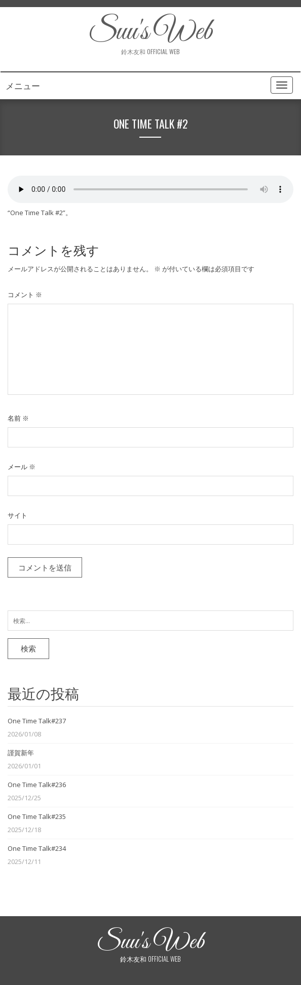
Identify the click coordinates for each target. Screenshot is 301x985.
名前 (18, 418)
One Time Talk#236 (37, 784)
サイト (17, 515)
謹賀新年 (21, 752)
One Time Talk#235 (37, 816)
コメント (25, 294)
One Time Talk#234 (37, 848)
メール (21, 466)
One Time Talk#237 (37, 720)
